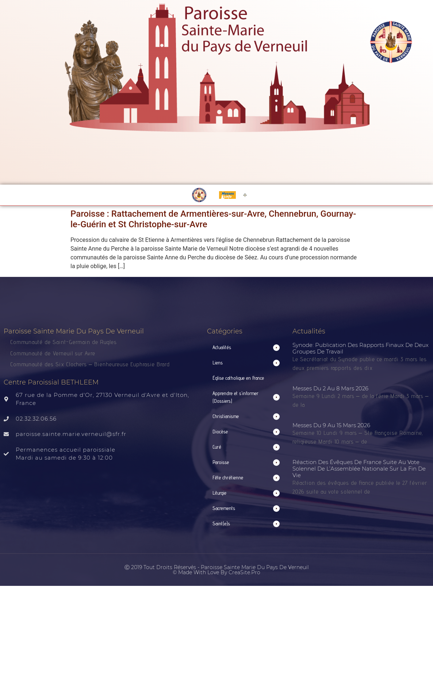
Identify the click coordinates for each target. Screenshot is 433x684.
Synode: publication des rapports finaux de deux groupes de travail (360, 348)
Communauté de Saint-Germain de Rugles (63, 342)
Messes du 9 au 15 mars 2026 (331, 425)
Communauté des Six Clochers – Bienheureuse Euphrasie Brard (91, 364)
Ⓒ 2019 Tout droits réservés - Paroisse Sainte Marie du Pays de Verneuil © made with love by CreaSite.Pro (216, 570)
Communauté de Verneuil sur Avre (52, 353)
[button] (246, 347)
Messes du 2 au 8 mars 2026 (330, 388)
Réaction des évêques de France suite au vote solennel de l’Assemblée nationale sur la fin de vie (359, 469)
